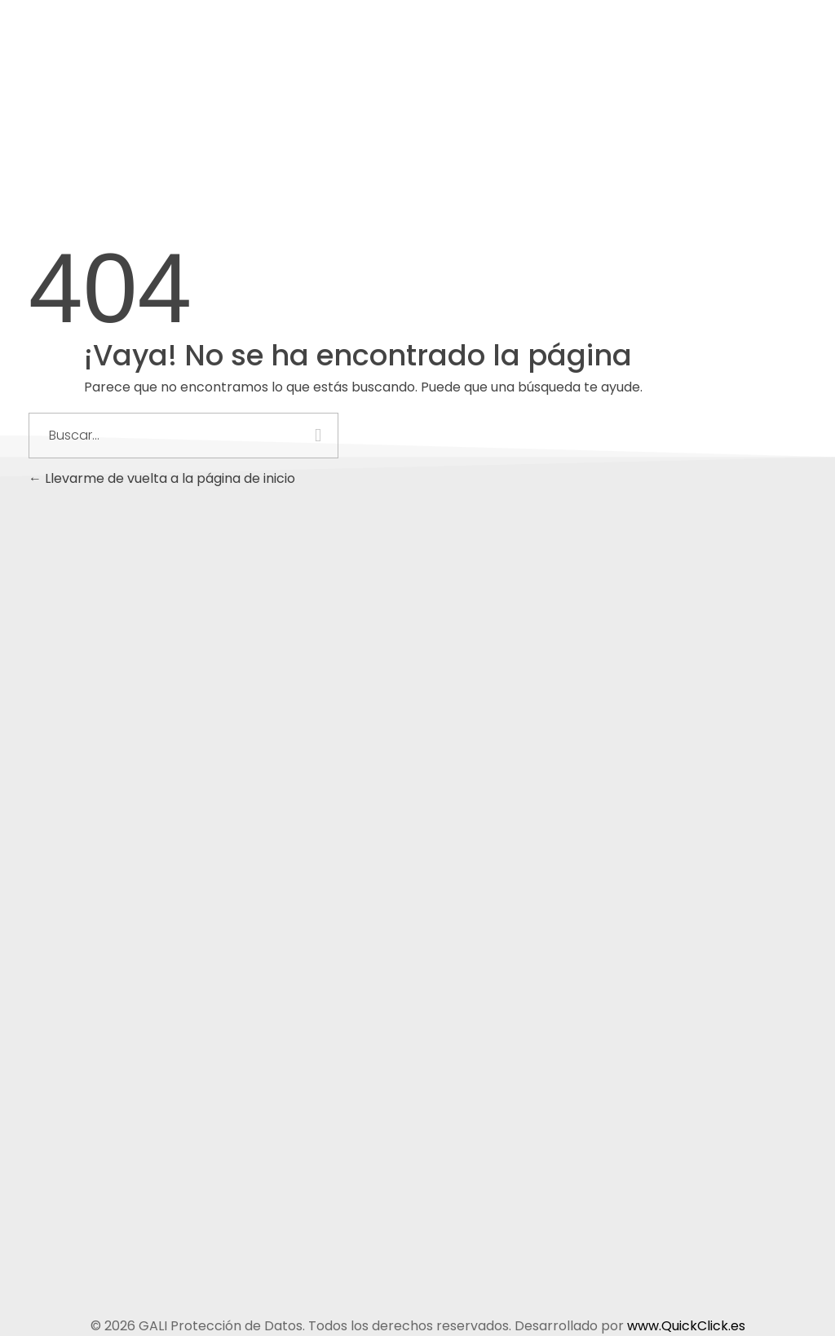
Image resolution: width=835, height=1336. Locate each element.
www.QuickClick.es (686, 1325)
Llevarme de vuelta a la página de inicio (162, 478)
